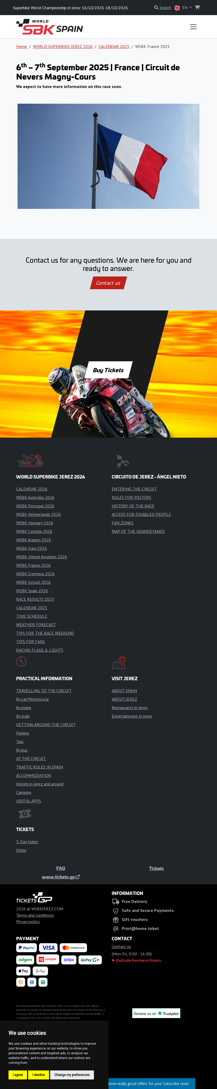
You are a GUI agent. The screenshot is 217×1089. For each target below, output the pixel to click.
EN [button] (181, 8)
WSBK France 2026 (33, 565)
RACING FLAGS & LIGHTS (39, 650)
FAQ (60, 868)
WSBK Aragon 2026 (33, 539)
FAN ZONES (122, 522)
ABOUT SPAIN (124, 690)
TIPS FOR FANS (30, 641)
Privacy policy (28, 921)
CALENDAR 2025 (113, 46)
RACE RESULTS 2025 (35, 599)
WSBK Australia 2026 (35, 497)
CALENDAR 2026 (31, 488)
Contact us (108, 282)
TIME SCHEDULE (31, 616)
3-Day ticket (27, 841)
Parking (22, 733)
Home (21, 46)
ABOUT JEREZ (124, 699)
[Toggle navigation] (193, 26)
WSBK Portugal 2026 (35, 505)
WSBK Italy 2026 (31, 548)
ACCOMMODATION (33, 775)
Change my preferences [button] (72, 1075)
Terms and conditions (35, 915)
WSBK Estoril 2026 (33, 582)
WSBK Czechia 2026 (34, 531)
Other (21, 850)
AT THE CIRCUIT (31, 758)
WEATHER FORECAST (36, 624)
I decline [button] (38, 1075)
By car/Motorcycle (32, 699)
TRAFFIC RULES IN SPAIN (39, 767)
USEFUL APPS (28, 800)
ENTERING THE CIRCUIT (134, 488)
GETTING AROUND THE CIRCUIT (46, 724)
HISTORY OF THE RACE (133, 505)
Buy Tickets (108, 370)
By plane (23, 707)
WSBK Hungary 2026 (34, 522)
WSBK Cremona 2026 (35, 573)
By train (23, 716)
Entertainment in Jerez (132, 716)
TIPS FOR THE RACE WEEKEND (45, 633)
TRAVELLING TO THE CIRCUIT (44, 690)
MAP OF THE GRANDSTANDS (138, 531)
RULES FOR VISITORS (131, 497)
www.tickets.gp (61, 876)
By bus (22, 750)
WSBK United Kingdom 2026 (41, 556)
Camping (23, 792)
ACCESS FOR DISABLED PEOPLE (141, 514)
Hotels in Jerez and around (39, 784)
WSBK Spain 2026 (32, 590)
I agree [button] (18, 1075)
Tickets (156, 868)
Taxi (19, 741)
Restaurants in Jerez (129, 707)
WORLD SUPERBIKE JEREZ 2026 (63, 46)
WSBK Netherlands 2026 (38, 514)
